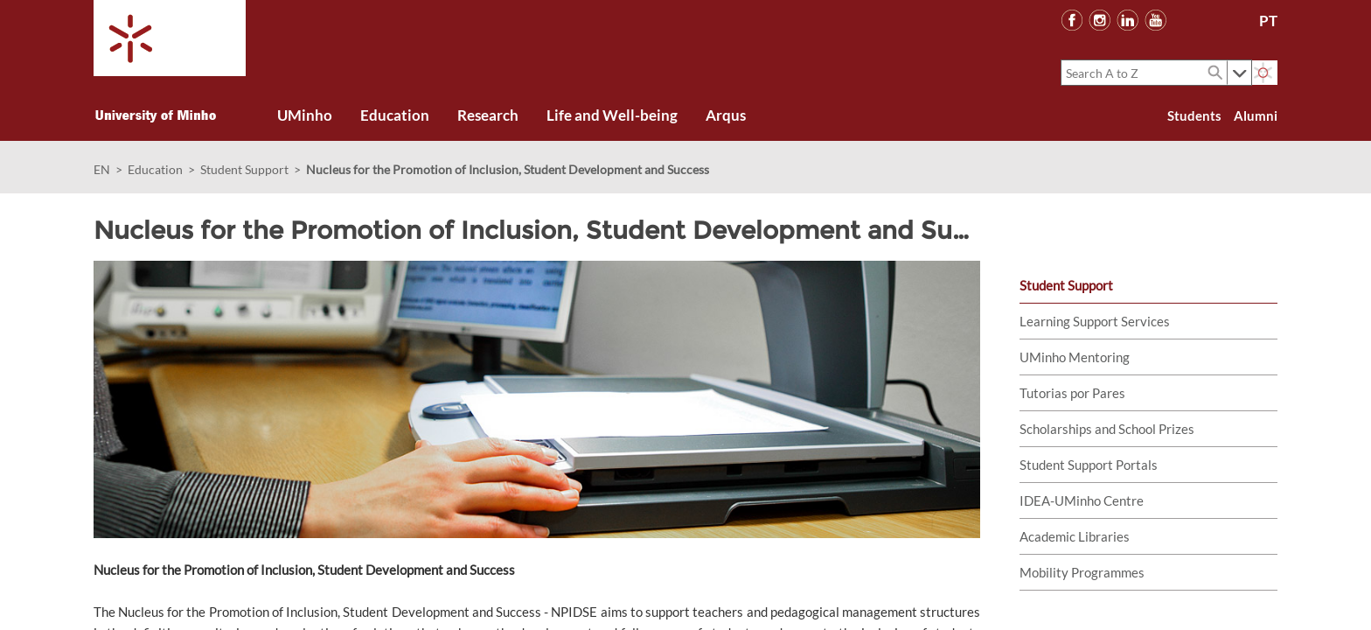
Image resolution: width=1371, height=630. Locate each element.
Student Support (244, 169)
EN (102, 169)
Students (1194, 115)
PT (1268, 20)
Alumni (1255, 115)
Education (155, 169)
